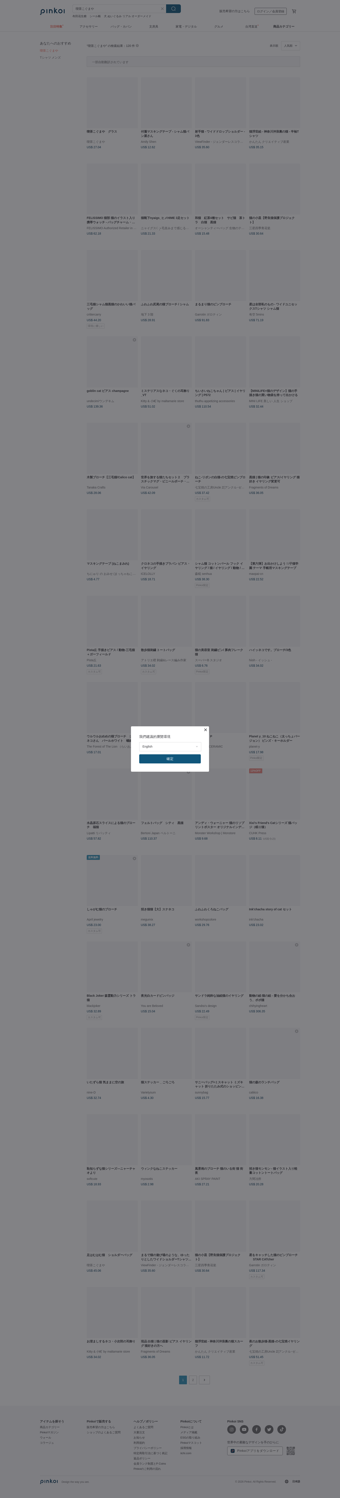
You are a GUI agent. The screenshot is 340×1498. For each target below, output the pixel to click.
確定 (170, 759)
